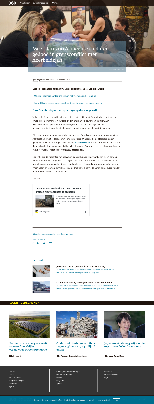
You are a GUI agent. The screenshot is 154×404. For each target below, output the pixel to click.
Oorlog (55, 3)
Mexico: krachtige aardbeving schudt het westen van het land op (65, 96)
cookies (55, 400)
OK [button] (117, 400)
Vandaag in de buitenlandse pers (34, 3)
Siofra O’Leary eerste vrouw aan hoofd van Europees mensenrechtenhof (68, 103)
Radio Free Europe (82, 143)
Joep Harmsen (66, 234)
